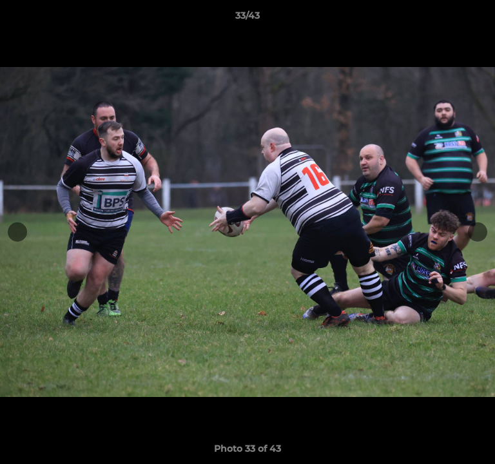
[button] (479, 18)
